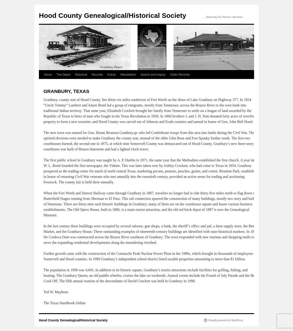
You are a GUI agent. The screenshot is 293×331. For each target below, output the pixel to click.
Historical (81, 74)
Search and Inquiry (153, 74)
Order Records (180, 74)
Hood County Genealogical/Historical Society (112, 15)
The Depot (64, 74)
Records (97, 74)
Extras (111, 74)
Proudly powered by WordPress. (226, 320)
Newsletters (128, 74)
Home (48, 74)
